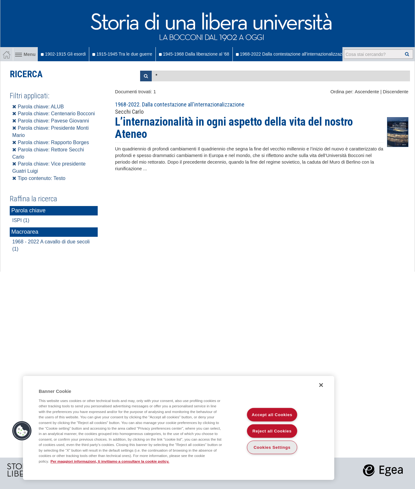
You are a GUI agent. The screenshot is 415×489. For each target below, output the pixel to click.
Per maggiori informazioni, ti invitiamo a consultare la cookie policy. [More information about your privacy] (110, 461)
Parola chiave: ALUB (38, 106)
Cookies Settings (272, 447)
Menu (25, 54)
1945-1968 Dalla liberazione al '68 (194, 54)
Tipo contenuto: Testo (38, 178)
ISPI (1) (20, 220)
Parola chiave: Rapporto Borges (50, 142)
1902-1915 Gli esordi (63, 54)
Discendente (395, 91)
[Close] (321, 385)
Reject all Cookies (272, 431)
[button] (22, 431)
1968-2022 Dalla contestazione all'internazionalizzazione (293, 54)
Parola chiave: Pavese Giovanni (50, 120)
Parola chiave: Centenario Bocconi (53, 113)
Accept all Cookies (272, 414)
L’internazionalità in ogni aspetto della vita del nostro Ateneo (234, 128)
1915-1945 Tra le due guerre (122, 54)
